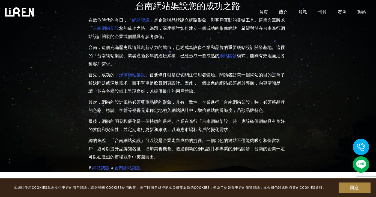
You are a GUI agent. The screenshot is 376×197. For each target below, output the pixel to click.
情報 (322, 12)
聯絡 (361, 12)
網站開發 (228, 55)
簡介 (283, 12)
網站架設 (101, 167)
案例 (342, 12)
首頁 (263, 12)
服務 (303, 12)
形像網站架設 (132, 74)
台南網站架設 (106, 28)
